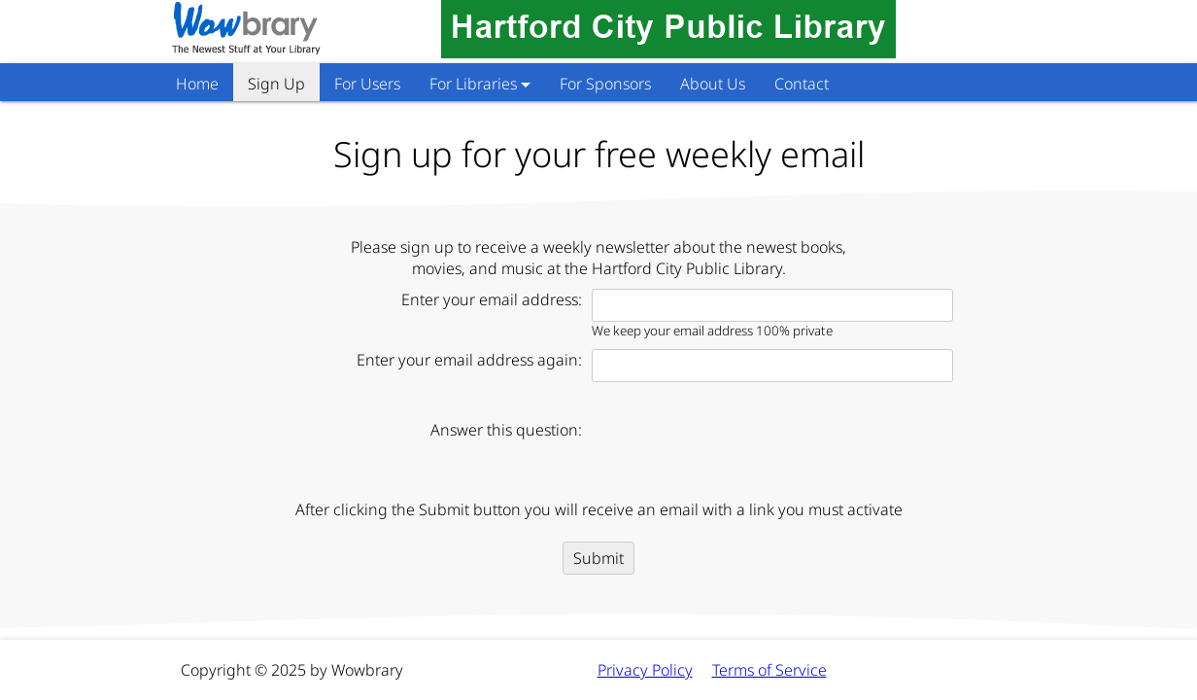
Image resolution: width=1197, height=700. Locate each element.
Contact (801, 83)
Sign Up (276, 83)
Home (197, 83)
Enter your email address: (491, 299)
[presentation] (739, 451)
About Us (712, 83)
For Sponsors (605, 83)
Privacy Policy (645, 670)
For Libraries (473, 83)
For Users (367, 83)
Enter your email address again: (469, 359)
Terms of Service (769, 670)
